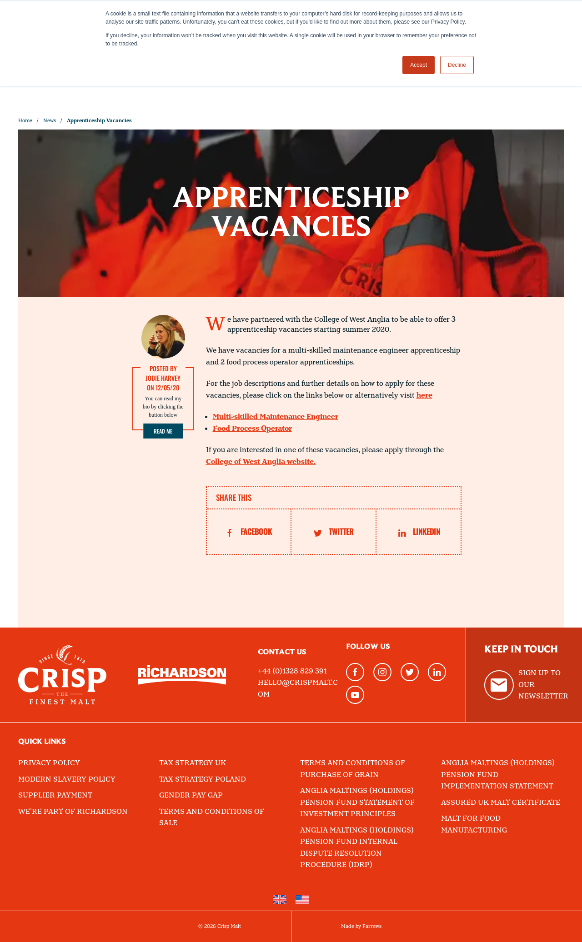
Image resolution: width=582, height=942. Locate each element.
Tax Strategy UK (192, 763)
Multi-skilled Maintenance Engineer (275, 417)
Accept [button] (418, 65)
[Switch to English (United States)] (302, 900)
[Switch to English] (279, 900)
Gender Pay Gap (191, 795)
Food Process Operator (252, 429)
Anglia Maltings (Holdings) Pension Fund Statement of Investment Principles (357, 802)
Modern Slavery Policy (66, 779)
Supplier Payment (55, 795)
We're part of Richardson (73, 812)
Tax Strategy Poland (202, 779)
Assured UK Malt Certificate (500, 802)
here (424, 395)
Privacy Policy (49, 763)
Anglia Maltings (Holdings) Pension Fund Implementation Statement (498, 775)
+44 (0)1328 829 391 (292, 671)
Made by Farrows (361, 926)
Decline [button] (457, 65)
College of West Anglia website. (261, 462)
